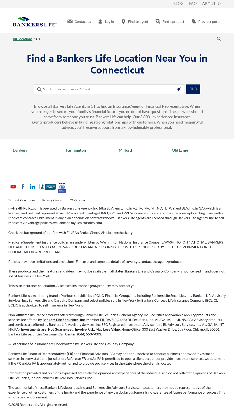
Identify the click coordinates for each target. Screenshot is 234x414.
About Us (211, 4)
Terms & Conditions (21, 200)
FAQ (193, 4)
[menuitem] (79, 21)
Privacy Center (52, 200)
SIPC (115, 319)
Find (193, 89)
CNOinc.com (78, 200)
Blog (178, 4)
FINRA (105, 319)
